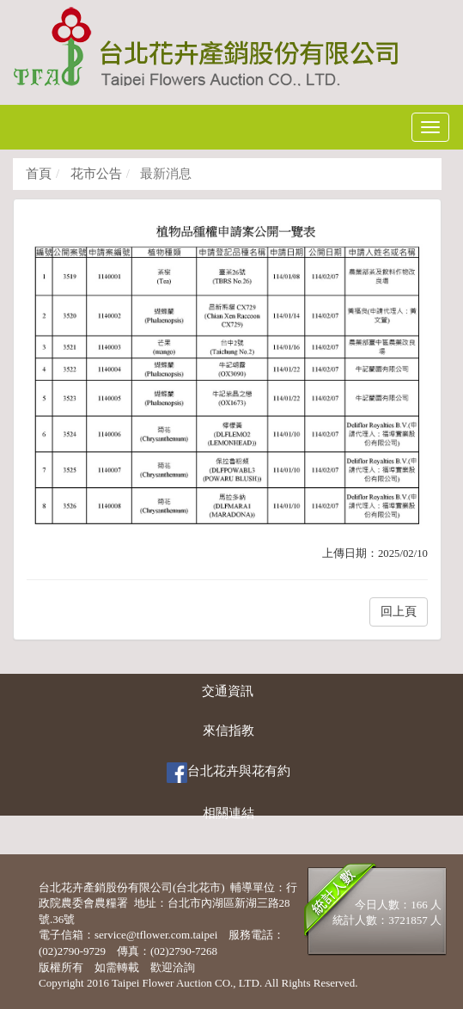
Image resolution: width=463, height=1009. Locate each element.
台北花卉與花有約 (228, 772)
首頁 (39, 173)
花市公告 (94, 173)
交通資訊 (227, 691)
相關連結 (228, 813)
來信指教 (228, 730)
